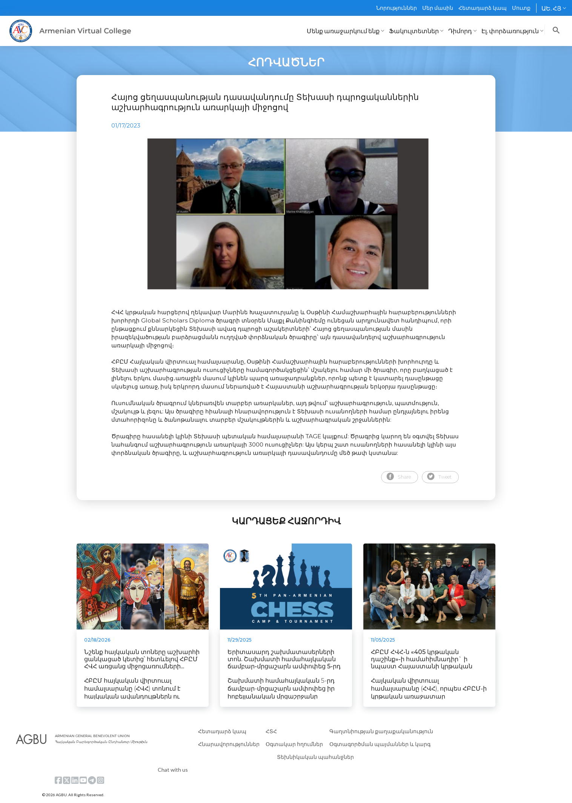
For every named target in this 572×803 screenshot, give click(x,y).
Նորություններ (396, 8)
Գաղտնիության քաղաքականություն (381, 731)
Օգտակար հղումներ (294, 744)
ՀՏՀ (271, 731)
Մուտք (521, 8)
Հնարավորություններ (229, 744)
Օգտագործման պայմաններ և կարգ (380, 744)
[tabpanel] (286, 213)
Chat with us (173, 769)
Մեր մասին (437, 8)
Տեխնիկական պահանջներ (315, 757)
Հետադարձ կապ (482, 8)
